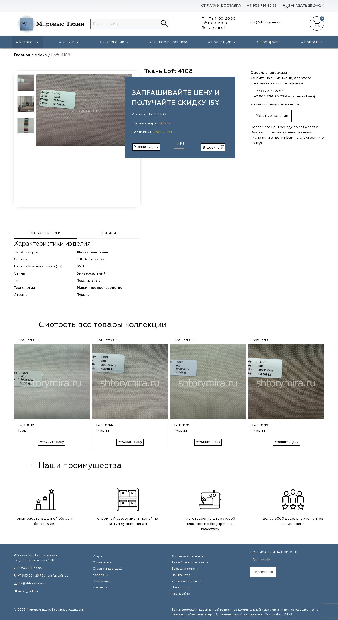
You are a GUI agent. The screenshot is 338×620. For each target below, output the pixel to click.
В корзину (213, 147)
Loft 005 (182, 425)
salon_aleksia (28, 591)
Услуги (70, 42)
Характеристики (45, 233)
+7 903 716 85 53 (262, 6)
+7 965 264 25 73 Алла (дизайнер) (284, 96)
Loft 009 (260, 425)
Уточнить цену (146, 147)
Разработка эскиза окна (190, 562)
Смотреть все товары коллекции (102, 325)
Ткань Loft (162, 132)
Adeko (165, 123)
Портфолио (270, 42)
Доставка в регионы (187, 556)
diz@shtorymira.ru (31, 583)
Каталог (29, 42)
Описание (109, 233)
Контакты (313, 42)
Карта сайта (181, 593)
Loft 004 (104, 425)
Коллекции (223, 42)
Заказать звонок (303, 6)
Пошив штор (181, 575)
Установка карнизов (187, 581)
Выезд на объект (185, 568)
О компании (115, 42)
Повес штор (181, 587)
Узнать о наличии (272, 116)
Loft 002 (26, 425)
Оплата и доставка (221, 6)
